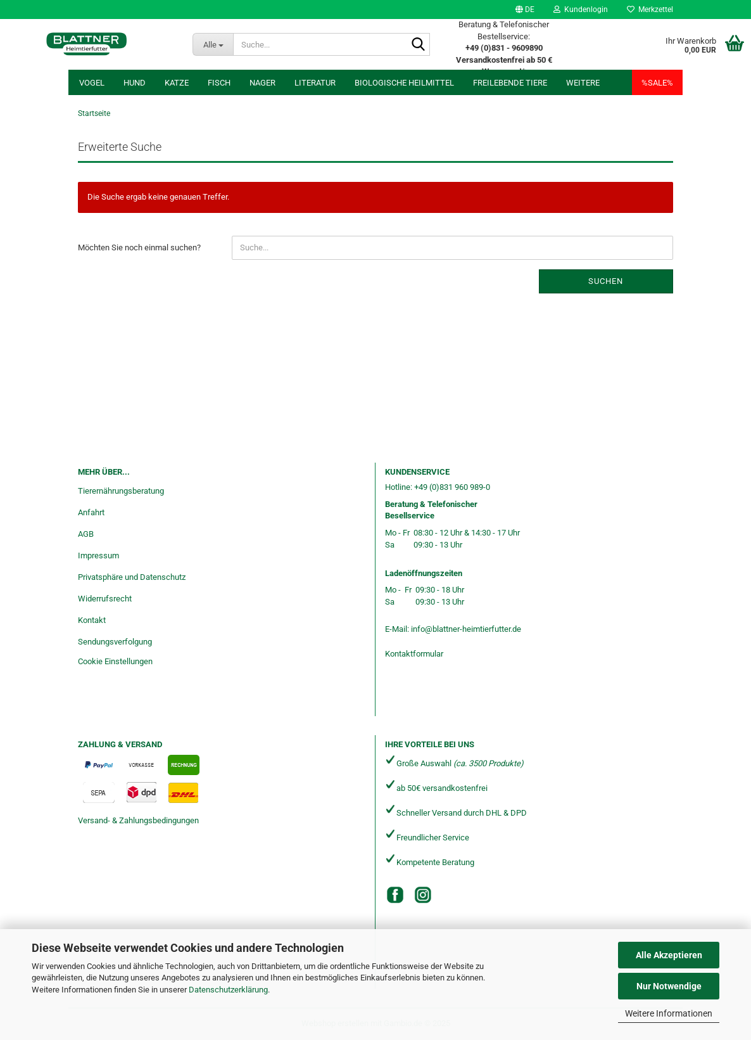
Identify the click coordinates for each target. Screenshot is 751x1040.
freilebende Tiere (510, 82)
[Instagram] (423, 895)
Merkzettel (650, 9)
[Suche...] (212, 44)
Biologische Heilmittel (404, 82)
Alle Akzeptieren (669, 955)
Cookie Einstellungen (115, 661)
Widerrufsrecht (105, 598)
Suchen (605, 281)
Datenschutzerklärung (228, 989)
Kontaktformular (414, 653)
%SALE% (657, 82)
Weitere (583, 82)
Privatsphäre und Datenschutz (132, 577)
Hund (134, 82)
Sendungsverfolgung (115, 641)
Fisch (219, 82)
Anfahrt (91, 512)
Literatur (315, 82)
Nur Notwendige (669, 986)
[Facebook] (395, 895)
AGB (86, 534)
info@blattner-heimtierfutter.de (466, 629)
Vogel (91, 82)
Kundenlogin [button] (580, 9)
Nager (262, 82)
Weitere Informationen (668, 1013)
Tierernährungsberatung (121, 491)
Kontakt (92, 620)
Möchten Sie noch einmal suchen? (139, 247)
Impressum (98, 555)
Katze (177, 82)
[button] (525, 9)
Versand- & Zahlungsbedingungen (138, 820)
